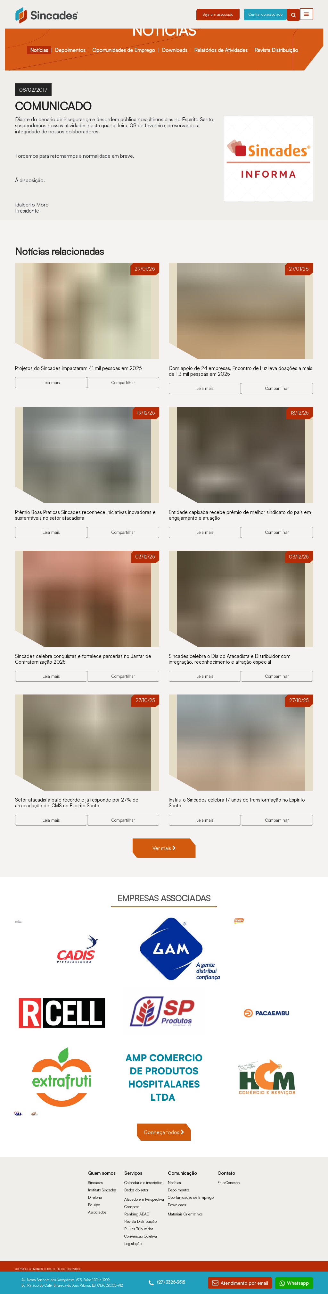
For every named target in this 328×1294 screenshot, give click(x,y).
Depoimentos (70, 50)
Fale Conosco (228, 1178)
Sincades (95, 1178)
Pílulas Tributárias (138, 1224)
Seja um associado (218, 14)
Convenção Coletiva (140, 1232)
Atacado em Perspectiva (144, 1195)
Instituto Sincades (102, 1185)
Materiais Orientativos (185, 1209)
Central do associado (266, 14)
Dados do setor (136, 1185)
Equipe (94, 1200)
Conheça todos (164, 1128)
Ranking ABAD (136, 1209)
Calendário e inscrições (143, 1178)
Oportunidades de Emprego (123, 50)
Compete (131, 1202)
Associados (97, 1208)
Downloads (174, 50)
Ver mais (164, 844)
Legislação (133, 1239)
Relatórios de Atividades (221, 50)
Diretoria (95, 1193)
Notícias (39, 50)
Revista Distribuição (276, 50)
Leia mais (51, 381)
